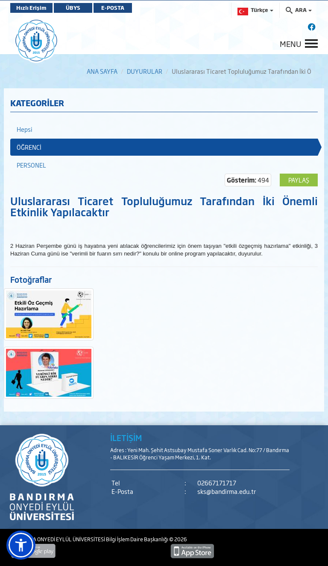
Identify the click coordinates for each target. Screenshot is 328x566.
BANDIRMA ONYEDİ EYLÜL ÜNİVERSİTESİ (58, 539)
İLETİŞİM (126, 437)
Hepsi (24, 129)
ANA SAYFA (102, 71)
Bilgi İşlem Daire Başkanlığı (137, 539)
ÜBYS (73, 8)
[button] (21, 545)
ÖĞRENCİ (29, 146)
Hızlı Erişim (31, 8)
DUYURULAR (144, 71)
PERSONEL (31, 164)
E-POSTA (112, 8)
